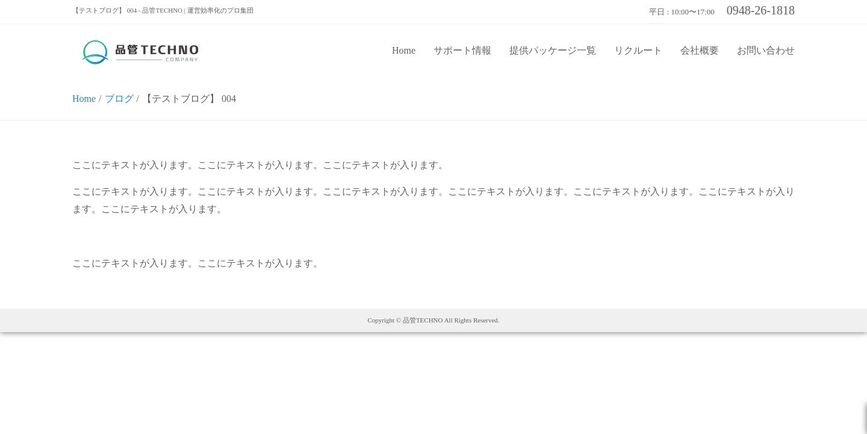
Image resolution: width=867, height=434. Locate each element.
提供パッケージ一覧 (552, 50)
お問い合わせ (766, 50)
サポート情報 (462, 50)
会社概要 (699, 50)
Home (403, 50)
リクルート (638, 50)
